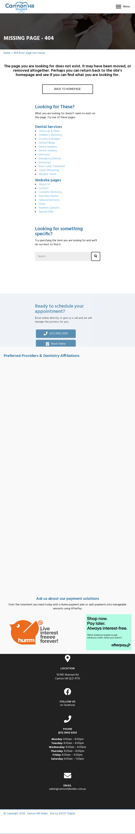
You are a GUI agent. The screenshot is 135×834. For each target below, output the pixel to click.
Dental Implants (48, 147)
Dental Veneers (48, 151)
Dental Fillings (47, 143)
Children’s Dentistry (50, 135)
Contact (44, 188)
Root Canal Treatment (52, 166)
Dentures (44, 154)
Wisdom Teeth (47, 174)
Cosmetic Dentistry (50, 192)
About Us (44, 184)
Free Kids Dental (48, 196)
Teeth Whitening (49, 170)
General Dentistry (49, 200)
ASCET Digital (67, 813)
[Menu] (122, 7)
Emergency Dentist (50, 158)
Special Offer (46, 212)
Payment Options (49, 208)
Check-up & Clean (49, 131)
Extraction (45, 162)
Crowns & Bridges (49, 139)
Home (7, 53)
